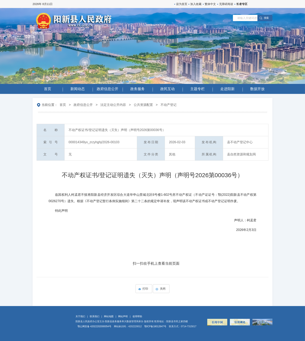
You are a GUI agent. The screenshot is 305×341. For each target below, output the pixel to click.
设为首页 (181, 4)
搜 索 (266, 17)
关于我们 (80, 316)
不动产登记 (168, 104)
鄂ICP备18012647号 (155, 326)
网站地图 (109, 316)
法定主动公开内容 (113, 104)
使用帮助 (137, 316)
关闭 (161, 288)
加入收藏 (195, 4)
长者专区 (241, 4)
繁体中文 (210, 4)
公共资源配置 (143, 104)
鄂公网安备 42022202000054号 (94, 326)
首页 (63, 104)
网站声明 (123, 316)
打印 (144, 288)
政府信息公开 (83, 104)
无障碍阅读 (226, 4)
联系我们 (94, 316)
